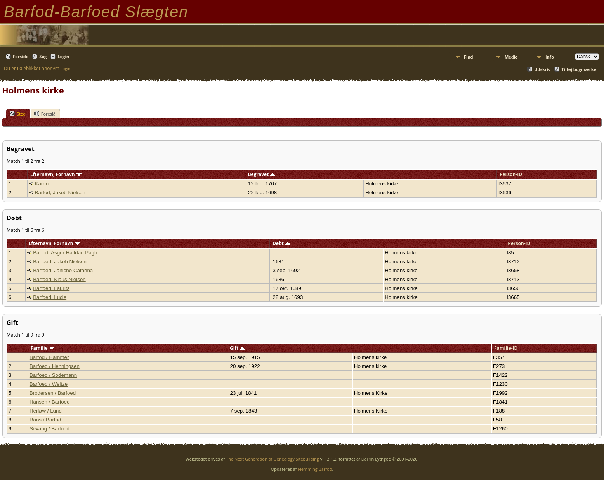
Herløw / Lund (46, 411)
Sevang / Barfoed (49, 429)
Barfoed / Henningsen (55, 366)
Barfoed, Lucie (49, 297)
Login (63, 56)
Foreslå (45, 114)
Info (549, 57)
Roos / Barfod (45, 420)
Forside (20, 56)
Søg (43, 56)
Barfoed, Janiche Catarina (63, 270)
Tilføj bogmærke (578, 69)
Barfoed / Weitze (49, 384)
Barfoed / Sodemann (53, 375)
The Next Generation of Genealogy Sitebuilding (272, 459)
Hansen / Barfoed (50, 402)
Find (468, 57)
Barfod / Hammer (49, 357)
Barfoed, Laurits (51, 288)
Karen (42, 183)
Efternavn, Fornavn (56, 174)
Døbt (281, 243)
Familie (43, 348)
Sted (18, 114)
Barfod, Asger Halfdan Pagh (65, 253)
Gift (237, 348)
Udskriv (542, 69)
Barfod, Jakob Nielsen (60, 192)
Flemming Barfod (315, 469)
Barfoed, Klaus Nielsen (59, 279)
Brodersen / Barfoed (53, 393)
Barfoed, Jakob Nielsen (60, 261)
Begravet (262, 174)
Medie (511, 57)
